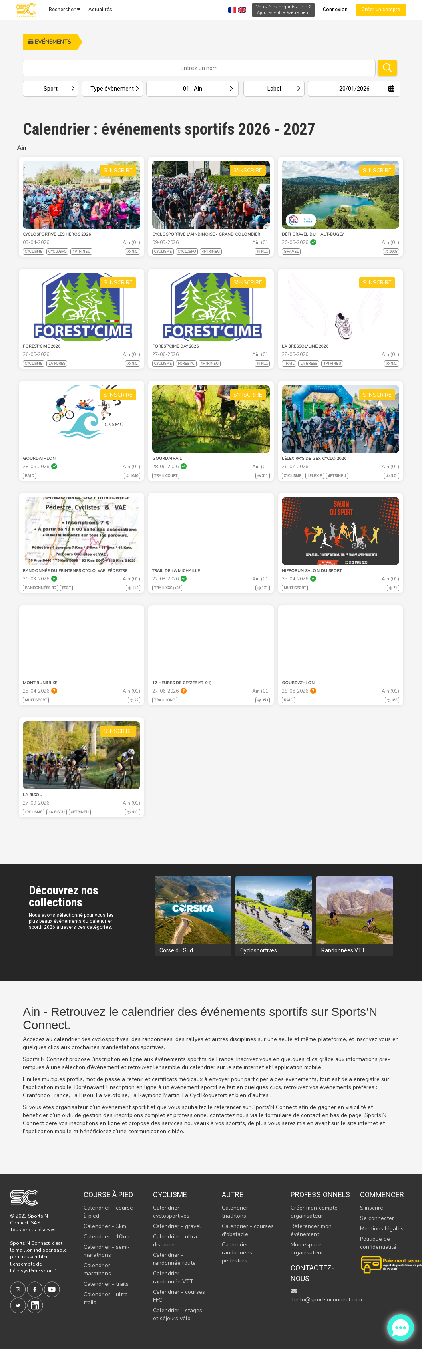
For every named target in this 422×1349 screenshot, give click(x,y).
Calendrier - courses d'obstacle (248, 1230)
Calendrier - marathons (99, 1269)
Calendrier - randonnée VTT (173, 1277)
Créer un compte (381, 10)
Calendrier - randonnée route (174, 1259)
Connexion (335, 10)
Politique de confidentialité (378, 1243)
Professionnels (317, 1194)
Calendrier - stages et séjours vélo (177, 1314)
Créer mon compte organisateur (314, 1212)
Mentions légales (382, 1228)
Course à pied (108, 1194)
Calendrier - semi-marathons (107, 1251)
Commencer (382, 1194)
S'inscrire (371, 1208)
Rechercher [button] (64, 9)
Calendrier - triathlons (237, 1212)
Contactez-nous (312, 1273)
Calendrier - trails (106, 1284)
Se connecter (377, 1218)
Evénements (49, 42)
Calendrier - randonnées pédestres (237, 1252)
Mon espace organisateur (307, 1248)
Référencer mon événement (311, 1230)
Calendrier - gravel (177, 1226)
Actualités (100, 10)
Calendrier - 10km (106, 1236)
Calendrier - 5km (105, 1226)
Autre (232, 1194)
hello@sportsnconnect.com (326, 1296)
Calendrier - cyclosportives (171, 1212)
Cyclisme (170, 1194)
